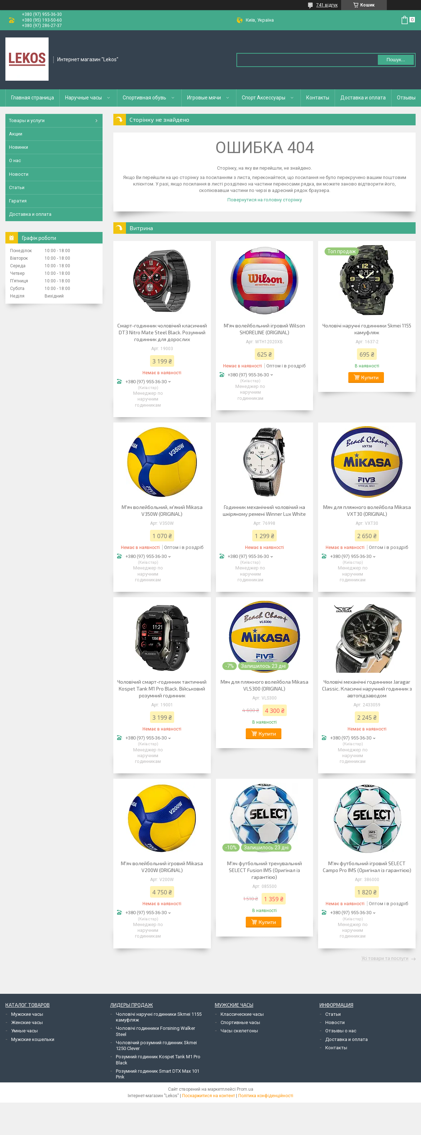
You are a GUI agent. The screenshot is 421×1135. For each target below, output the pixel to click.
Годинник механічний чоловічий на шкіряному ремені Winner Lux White (264, 510)
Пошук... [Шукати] (395, 59)
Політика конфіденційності (265, 1095)
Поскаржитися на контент (208, 1095)
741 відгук (327, 5)
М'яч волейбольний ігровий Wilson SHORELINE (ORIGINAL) (264, 328)
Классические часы (242, 1014)
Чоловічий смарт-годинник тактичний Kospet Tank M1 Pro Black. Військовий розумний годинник (162, 688)
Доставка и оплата (363, 97)
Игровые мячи (204, 97)
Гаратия (18, 201)
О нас (15, 160)
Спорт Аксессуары (263, 97)
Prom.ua (245, 1089)
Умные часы (24, 1030)
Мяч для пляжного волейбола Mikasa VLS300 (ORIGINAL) (264, 685)
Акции (15, 134)
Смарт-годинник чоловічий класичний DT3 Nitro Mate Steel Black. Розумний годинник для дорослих (162, 332)
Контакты (317, 97)
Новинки (18, 147)
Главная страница (32, 97)
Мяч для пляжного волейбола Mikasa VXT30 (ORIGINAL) (367, 510)
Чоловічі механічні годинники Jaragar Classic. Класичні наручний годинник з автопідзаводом (367, 688)
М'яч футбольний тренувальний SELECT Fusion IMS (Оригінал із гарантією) (264, 870)
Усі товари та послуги (385, 958)
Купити (370, 377)
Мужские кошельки (32, 1039)
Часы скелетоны (239, 1030)
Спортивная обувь (144, 97)
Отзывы (406, 97)
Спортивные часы (240, 1022)
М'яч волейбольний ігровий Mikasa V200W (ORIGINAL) (162, 866)
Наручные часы (83, 97)
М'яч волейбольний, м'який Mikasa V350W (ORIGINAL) (162, 510)
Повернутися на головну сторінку (264, 199)
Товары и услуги (27, 120)
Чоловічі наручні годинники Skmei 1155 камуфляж (366, 328)
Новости (18, 174)
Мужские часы (27, 1014)
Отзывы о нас (340, 1030)
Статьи (16, 187)
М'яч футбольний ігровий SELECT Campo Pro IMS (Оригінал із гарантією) (367, 866)
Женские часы (27, 1022)
